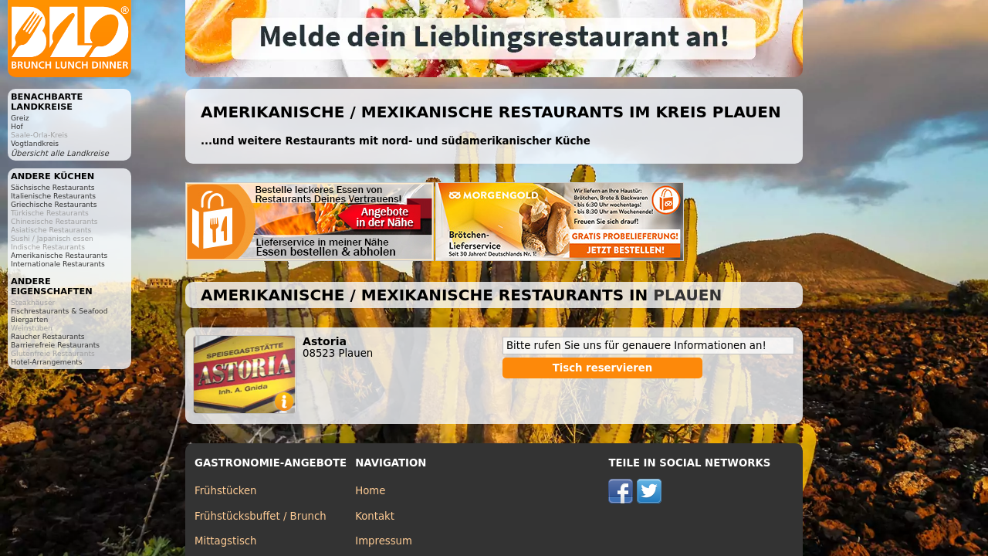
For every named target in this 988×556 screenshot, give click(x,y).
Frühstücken (226, 491)
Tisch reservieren (603, 368)
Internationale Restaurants (58, 263)
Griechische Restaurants (53, 204)
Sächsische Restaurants (53, 187)
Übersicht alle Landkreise (60, 153)
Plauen (687, 295)
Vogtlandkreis (35, 143)
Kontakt (374, 516)
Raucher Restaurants (48, 336)
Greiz (20, 118)
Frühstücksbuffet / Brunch (261, 516)
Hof (17, 126)
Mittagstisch (226, 541)
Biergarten (29, 319)
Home (370, 491)
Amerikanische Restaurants (59, 255)
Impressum (383, 541)
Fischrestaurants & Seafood (59, 311)
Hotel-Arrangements (47, 362)
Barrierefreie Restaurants (55, 345)
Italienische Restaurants (53, 196)
